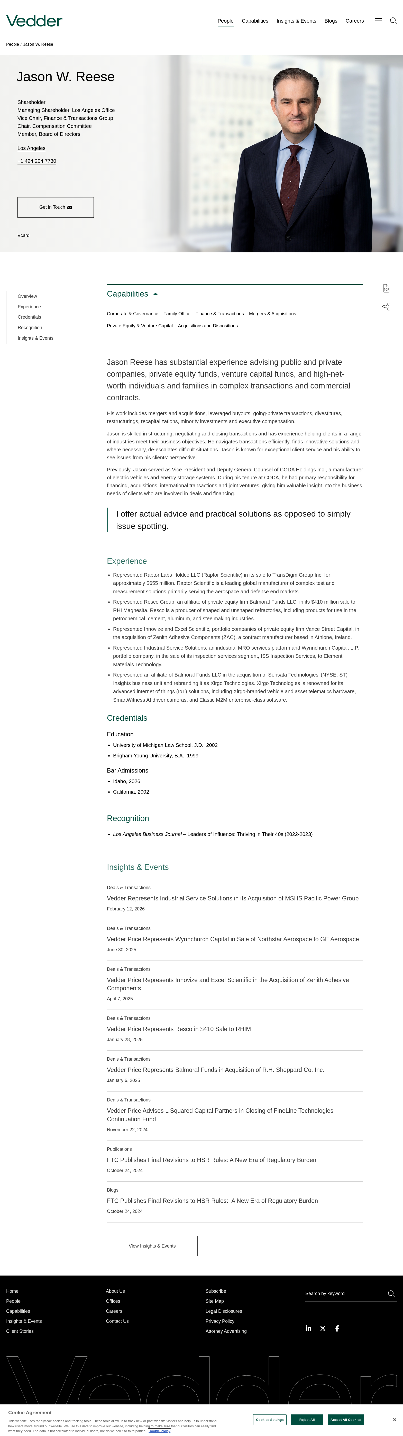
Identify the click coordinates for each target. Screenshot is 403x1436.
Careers (355, 20)
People (226, 20)
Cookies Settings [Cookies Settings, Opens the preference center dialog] (270, 1428)
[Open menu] (378, 21)
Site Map (215, 1301)
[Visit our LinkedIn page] (308, 1328)
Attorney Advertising (226, 1331)
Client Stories (20, 1331)
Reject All (307, 1428)
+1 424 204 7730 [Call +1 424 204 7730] (36, 161)
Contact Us (117, 1321)
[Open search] (393, 20)
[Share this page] (386, 306)
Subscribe (216, 1291)
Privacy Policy (220, 1321)
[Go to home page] (34, 21)
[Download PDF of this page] (386, 288)
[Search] (351, 1294)
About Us (115, 1291)
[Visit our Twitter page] (323, 1328)
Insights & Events (296, 20)
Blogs (331, 20)
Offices (113, 1301)
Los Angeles (31, 148)
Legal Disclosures (224, 1311)
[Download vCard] (23, 235)
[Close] (394, 1427)
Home (12, 1291)
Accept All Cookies (346, 1428)
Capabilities (255, 20)
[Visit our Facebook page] (337, 1328)
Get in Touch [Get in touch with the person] (55, 207)
